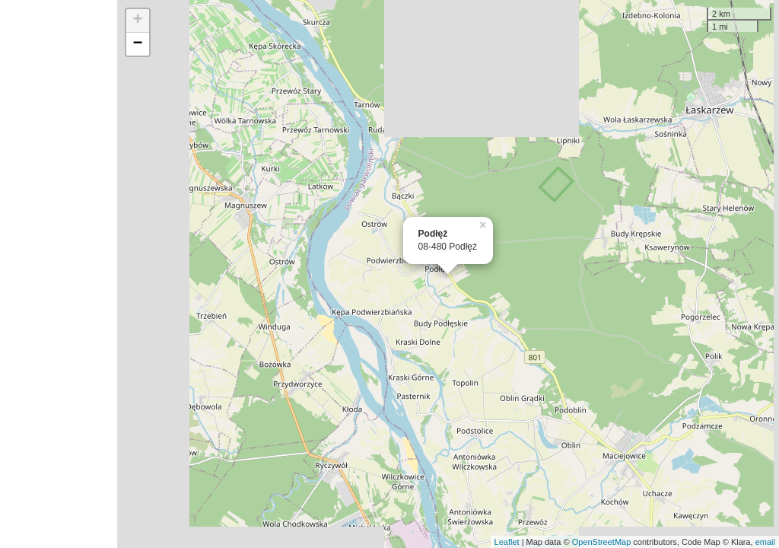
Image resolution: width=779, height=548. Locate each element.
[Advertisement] (58, 274)
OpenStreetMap (601, 541)
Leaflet (507, 541)
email (765, 541)
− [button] (138, 44)
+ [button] (138, 20)
